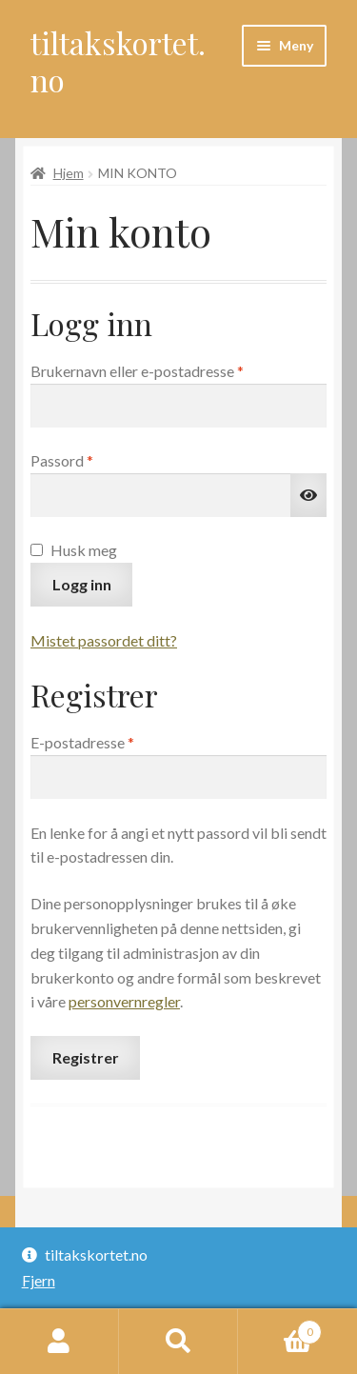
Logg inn (81, 584)
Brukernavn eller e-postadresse (164, 369)
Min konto (59, 1341)
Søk (178, 1341)
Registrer (85, 1057)
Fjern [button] (38, 1280)
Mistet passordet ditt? (103, 640)
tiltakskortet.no (118, 61)
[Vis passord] (308, 495)
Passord (89, 458)
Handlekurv (280, 1328)
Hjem (68, 173)
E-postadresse (109, 740)
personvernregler (124, 1001)
